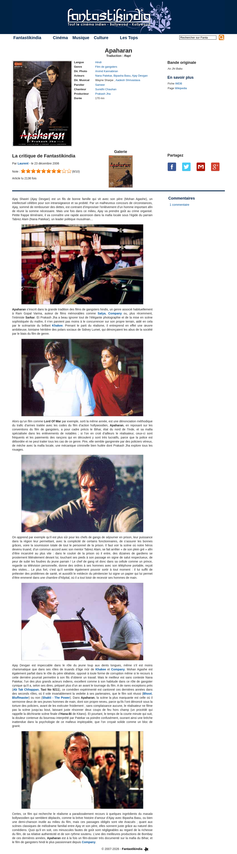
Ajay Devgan (140, 75)
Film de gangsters (106, 66)
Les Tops (129, 37)
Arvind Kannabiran (106, 71)
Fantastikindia (27, 37)
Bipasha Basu (122, 75)
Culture (101, 37)
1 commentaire (179, 204)
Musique (80, 37)
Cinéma (60, 37)
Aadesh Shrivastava (128, 80)
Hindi (98, 62)
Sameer (100, 84)
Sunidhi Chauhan (106, 89)
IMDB (178, 83)
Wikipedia (181, 88)
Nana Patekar (103, 75)
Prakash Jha (103, 93)
